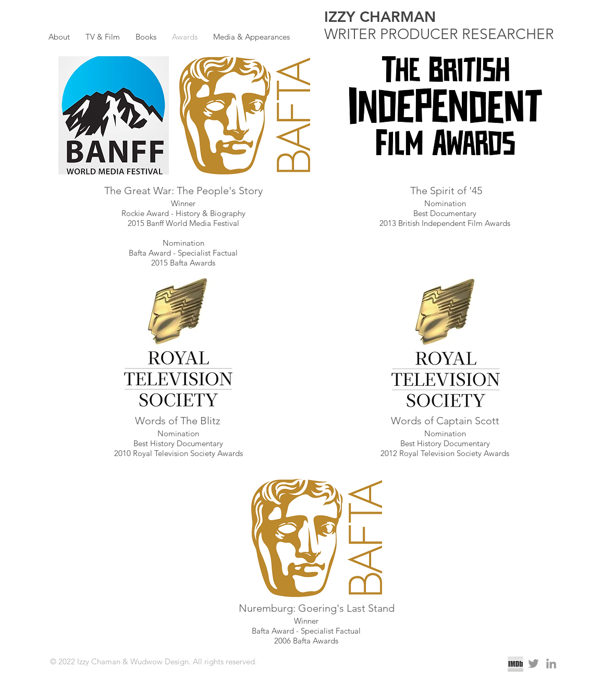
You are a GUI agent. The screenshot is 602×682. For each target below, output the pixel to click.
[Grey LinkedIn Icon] (551, 663)
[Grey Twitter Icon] (533, 663)
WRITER (352, 34)
